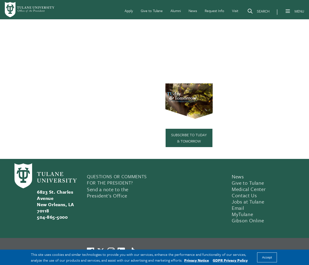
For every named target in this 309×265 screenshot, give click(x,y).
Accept (267, 257)
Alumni (175, 10)
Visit (235, 10)
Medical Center (249, 189)
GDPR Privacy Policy (230, 260)
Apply (129, 10)
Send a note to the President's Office (107, 192)
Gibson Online (248, 220)
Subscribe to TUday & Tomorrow (189, 138)
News (193, 10)
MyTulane (242, 214)
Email (238, 207)
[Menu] (288, 11)
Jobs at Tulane (248, 201)
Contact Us (244, 195)
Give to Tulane (152, 10)
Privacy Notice (196, 260)
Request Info (214, 10)
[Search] (258, 12)
